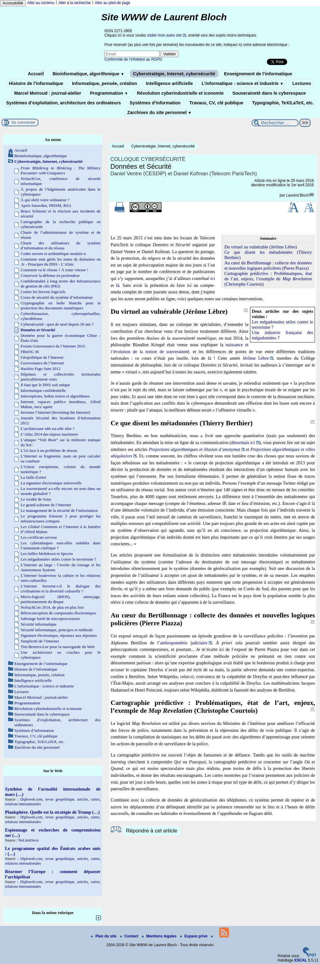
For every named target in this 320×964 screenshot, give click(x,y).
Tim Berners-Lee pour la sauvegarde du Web (57, 646)
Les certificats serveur (39, 537)
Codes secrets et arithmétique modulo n (53, 253)
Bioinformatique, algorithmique (88, 73)
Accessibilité (12, 3)
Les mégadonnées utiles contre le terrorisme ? (58, 559)
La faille (33, 477)
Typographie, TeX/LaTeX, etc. (283, 102)
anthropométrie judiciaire (184, 642)
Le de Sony (36, 499)
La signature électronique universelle (51, 483)
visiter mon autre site (164, 35)
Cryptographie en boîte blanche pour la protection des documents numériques (61, 305)
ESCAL (300, 960)
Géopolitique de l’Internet (42, 357)
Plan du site (104, 936)
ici (213, 278)
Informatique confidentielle (43, 390)
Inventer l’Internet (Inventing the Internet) (55, 412)
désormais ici (243, 442)
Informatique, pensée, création (104, 83)
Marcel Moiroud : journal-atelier (47, 93)
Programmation (109, 93)
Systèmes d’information (155, 102)
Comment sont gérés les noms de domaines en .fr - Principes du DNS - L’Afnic (61, 262)
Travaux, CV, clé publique (216, 102)
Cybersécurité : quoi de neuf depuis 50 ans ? (57, 324)
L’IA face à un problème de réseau (49, 450)
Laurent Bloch (297, 195)
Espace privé (194, 936)
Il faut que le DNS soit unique (45, 384)
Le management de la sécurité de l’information (59, 510)
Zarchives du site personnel (159, 112)
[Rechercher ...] (275, 122)
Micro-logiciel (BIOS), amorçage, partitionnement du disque (61, 599)
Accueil (36, 73)
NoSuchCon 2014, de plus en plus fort (52, 607)
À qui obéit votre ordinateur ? (45, 199)
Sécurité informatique (39, 624)
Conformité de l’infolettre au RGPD (133, 59)
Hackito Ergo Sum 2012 (41, 368)
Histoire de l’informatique (36, 83)
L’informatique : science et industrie (242, 83)
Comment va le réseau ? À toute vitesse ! (54, 269)
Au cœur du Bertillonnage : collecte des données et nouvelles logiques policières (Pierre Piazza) (268, 265)
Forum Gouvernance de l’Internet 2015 (53, 346)
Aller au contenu (40, 3)
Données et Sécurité (38, 329)
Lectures (301, 83)
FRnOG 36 (30, 351)
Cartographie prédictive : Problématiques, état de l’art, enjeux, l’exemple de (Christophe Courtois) (268, 279)
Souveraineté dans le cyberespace (269, 93)
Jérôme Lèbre (256, 358)
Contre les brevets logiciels (43, 291)
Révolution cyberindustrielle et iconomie (180, 93)
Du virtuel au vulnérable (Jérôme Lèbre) (260, 246)
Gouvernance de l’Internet (42, 363)
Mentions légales (160, 936)
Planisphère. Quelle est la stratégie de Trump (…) (52, 812)
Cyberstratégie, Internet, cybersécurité (174, 73)
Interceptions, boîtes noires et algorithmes (55, 396)
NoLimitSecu (28, 840)
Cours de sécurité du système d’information (56, 297)
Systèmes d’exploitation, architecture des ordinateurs (63, 102)
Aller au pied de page (112, 3)
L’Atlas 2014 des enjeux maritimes (49, 434)
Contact (129, 936)
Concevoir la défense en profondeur (50, 275)
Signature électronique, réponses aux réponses (59, 635)
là (117, 285)
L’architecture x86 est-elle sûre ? (47, 428)
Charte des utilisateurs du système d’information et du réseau (61, 245)
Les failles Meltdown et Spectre (47, 553)
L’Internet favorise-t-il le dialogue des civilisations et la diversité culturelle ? (61, 588)
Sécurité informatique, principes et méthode (57, 629)
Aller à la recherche (74, 3)
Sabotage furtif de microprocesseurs (50, 618)
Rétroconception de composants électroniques (58, 613)
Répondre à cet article (151, 831)
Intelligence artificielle (169, 83)
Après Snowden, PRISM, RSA (46, 205)
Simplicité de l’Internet (40, 641)
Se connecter (23, 122)
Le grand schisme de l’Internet (46, 504)
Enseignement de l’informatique (258, 73)
